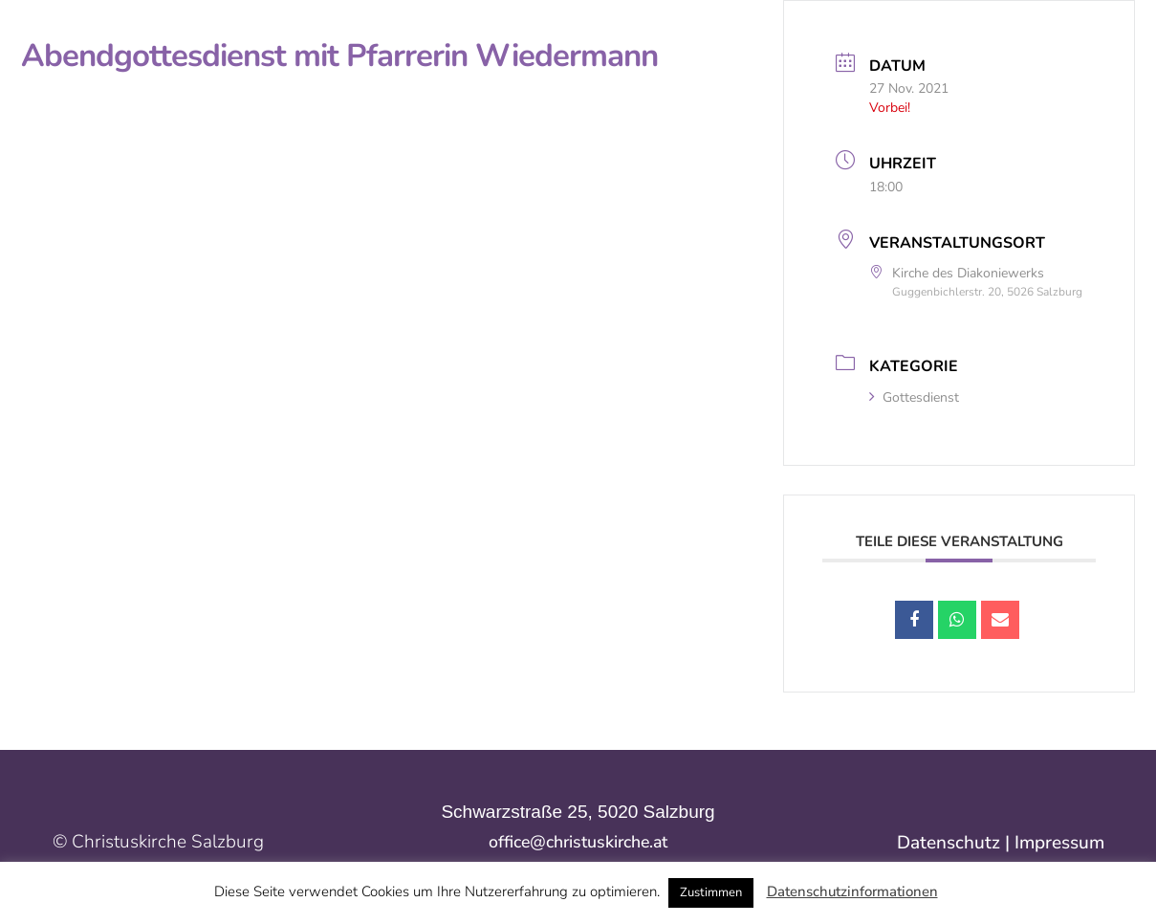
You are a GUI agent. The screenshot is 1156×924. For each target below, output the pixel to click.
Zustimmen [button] (711, 892)
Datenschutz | (955, 842)
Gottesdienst (914, 397)
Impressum (1059, 842)
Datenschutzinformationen (852, 891)
